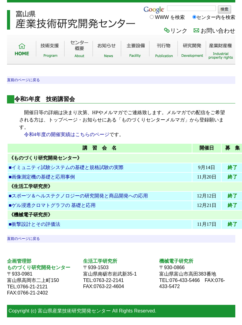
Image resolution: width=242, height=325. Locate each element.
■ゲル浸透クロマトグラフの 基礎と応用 (52, 205)
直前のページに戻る (23, 80)
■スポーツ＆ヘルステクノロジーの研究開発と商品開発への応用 (78, 195)
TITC (121, 38)
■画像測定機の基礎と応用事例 (42, 176)
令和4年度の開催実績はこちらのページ (66, 134)
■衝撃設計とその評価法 (35, 224)
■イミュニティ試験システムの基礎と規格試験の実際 (66, 167)
